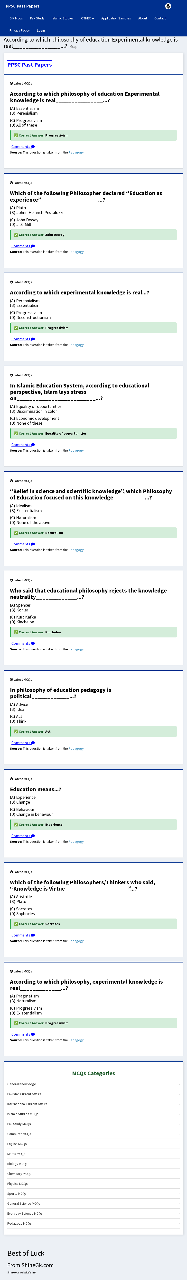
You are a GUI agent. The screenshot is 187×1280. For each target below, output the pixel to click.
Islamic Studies (63, 18)
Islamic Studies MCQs (93, 1113)
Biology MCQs (93, 1163)
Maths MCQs (93, 1153)
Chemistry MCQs (93, 1173)
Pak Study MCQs (93, 1123)
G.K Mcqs (18, 18)
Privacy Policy (19, 30)
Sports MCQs (93, 1193)
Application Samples (116, 18)
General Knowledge (93, 1084)
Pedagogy (76, 152)
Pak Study (37, 18)
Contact (160, 18)
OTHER (87, 18)
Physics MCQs (93, 1183)
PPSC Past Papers (29, 64)
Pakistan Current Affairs (93, 1093)
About (142, 18)
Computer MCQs (93, 1133)
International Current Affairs (93, 1103)
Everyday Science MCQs (93, 1213)
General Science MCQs (93, 1203)
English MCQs (93, 1143)
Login (41, 30)
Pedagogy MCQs (93, 1223)
